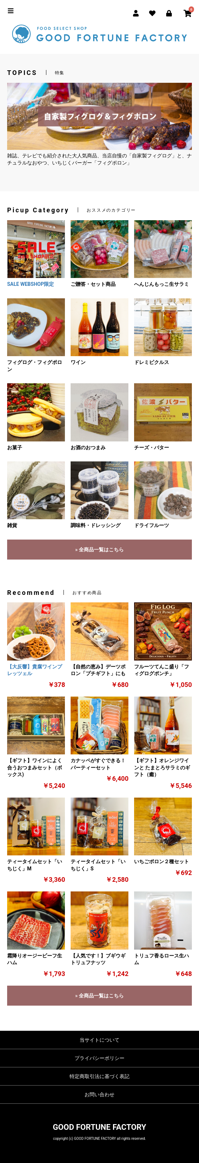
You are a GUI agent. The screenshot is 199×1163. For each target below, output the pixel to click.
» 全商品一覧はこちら (99, 549)
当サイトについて (99, 1040)
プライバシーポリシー (99, 1058)
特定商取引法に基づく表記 (99, 1076)
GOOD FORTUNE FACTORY (99, 1127)
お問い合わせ (99, 1094)
